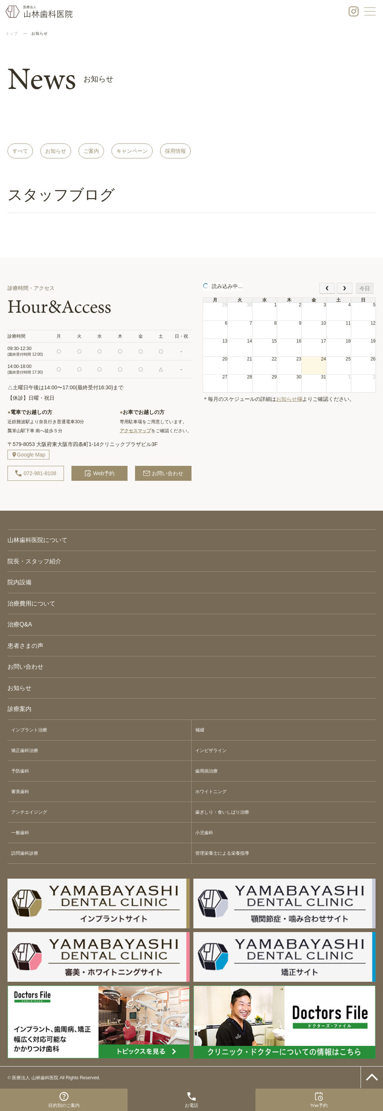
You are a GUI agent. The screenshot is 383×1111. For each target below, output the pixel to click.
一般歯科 (20, 832)
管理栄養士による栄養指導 (222, 853)
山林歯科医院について (37, 540)
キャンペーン (132, 151)
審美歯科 (20, 791)
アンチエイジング (29, 812)
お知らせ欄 (289, 399)
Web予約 (99, 473)
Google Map (31, 455)
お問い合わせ (163, 473)
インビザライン (211, 750)
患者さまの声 (25, 646)
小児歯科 (204, 832)
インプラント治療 (29, 730)
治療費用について (31, 603)
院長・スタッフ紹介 (34, 561)
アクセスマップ (135, 430)
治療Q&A (19, 624)
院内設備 (19, 582)
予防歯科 (20, 771)
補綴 (199, 730)
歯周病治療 (206, 771)
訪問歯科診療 (24, 853)
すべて (20, 151)
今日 (364, 288)
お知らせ (55, 151)
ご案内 (91, 151)
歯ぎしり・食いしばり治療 (222, 812)
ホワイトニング (211, 791)
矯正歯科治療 (24, 750)
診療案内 (19, 709)
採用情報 (175, 151)
